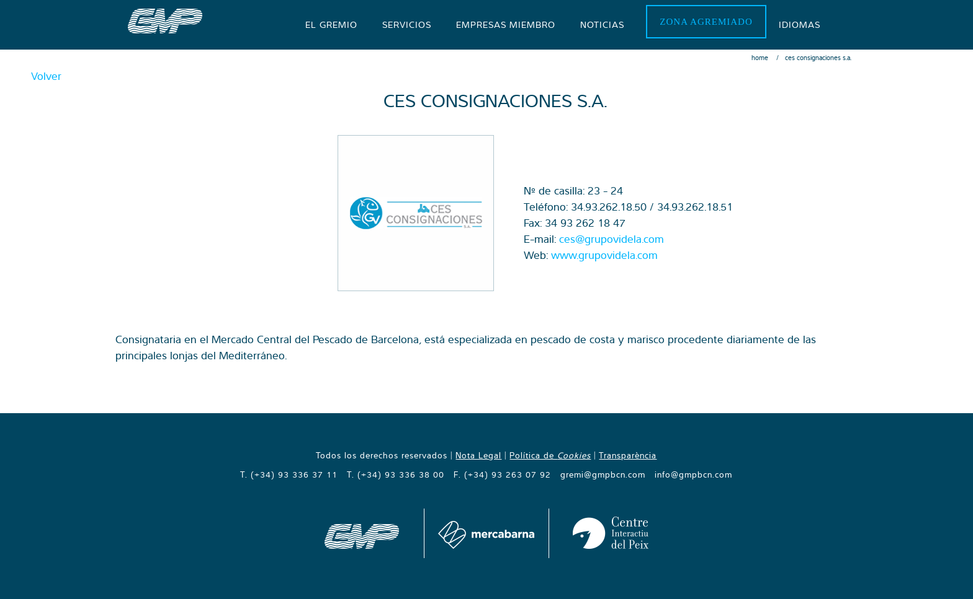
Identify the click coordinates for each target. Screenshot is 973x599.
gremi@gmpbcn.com (602, 474)
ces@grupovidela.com (611, 239)
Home (759, 58)
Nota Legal (478, 455)
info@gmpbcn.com (693, 474)
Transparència (628, 455)
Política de (550, 455)
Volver (46, 76)
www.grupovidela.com (604, 255)
